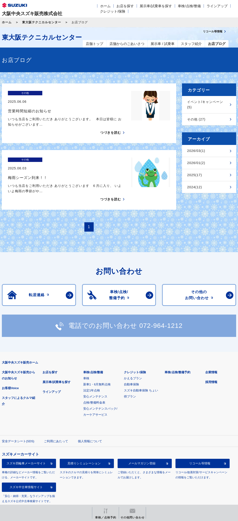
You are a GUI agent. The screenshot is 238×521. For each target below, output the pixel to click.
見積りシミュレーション (84, 447)
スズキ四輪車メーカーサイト (26, 447)
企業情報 (211, 356)
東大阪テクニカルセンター (41, 22)
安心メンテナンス (95, 380)
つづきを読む (110, 124)
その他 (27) (196, 119)
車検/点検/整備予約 (177, 356)
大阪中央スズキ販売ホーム (20, 346)
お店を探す (125, 6)
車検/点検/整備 (189, 6)
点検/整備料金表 (94, 386)
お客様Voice (10, 372)
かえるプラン (133, 362)
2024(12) (194, 187)
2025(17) (194, 175)
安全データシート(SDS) (18, 425)
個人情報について (90, 425)
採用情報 (211, 365)
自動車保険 (131, 368)
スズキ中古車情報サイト (26, 471)
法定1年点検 (91, 374)
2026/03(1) (196, 151)
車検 (86, 362)
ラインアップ (217, 6)
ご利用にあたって (56, 425)
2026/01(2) (196, 163)
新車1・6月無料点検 (97, 368)
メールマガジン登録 (141, 447)
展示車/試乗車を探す (156, 6)
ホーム (105, 6)
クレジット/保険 (112, 11)
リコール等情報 (199, 447)
